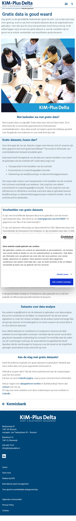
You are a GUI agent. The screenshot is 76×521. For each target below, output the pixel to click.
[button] (66, 4)
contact (5, 387)
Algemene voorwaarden (12, 499)
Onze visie (6, 473)
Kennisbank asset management (13, 8)
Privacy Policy (8, 505)
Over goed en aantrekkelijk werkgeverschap (20, 489)
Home (3, 8)
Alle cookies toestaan (61, 282)
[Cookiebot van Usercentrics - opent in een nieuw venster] (62, 237)
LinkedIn (6, 393)
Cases (4, 467)
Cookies (5, 510)
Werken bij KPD (8, 478)
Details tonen (62, 274)
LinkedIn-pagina (25, 378)
